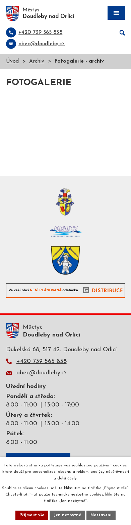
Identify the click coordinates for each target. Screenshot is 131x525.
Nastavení (101, 515)
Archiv (36, 61)
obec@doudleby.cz (41, 373)
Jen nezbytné (67, 515)
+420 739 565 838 (41, 361)
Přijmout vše (31, 515)
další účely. (67, 478)
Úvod (12, 61)
